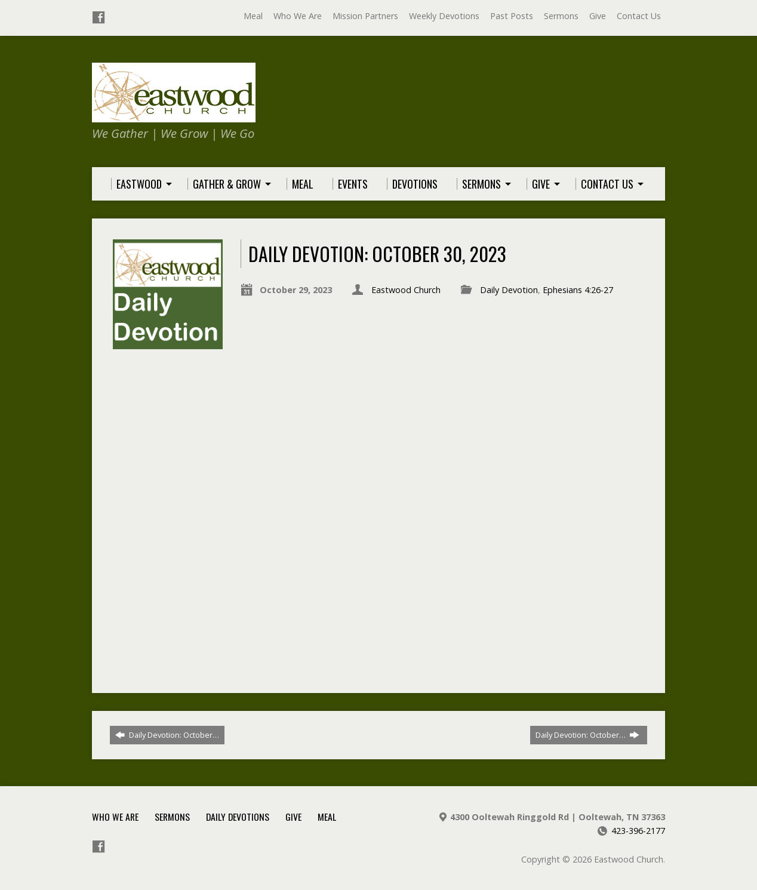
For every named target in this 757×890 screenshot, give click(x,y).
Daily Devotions (237, 816)
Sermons (561, 15)
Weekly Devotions (444, 15)
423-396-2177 (638, 830)
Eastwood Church (406, 289)
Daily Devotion (509, 289)
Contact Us (639, 15)
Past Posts (511, 15)
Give (597, 15)
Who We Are (297, 15)
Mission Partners (365, 15)
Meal (253, 15)
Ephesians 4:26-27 (578, 289)
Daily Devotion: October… (167, 734)
